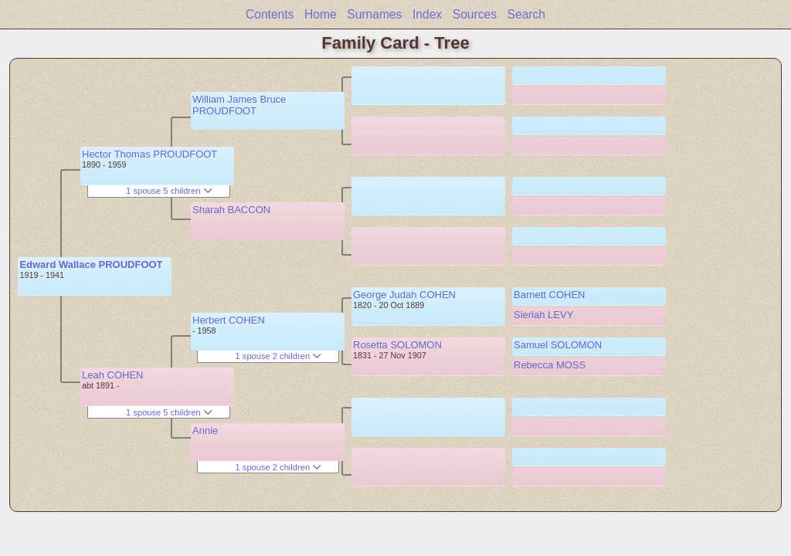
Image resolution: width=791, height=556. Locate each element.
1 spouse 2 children (279, 356)
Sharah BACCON (231, 209)
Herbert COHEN (228, 320)
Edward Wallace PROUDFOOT (90, 264)
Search (526, 14)
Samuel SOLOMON (558, 345)
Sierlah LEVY (543, 314)
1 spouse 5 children (169, 190)
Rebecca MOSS (550, 365)
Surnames (374, 14)
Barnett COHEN (549, 294)
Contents (270, 14)
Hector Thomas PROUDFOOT (149, 154)
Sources (475, 14)
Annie (205, 430)
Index (427, 14)
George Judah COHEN (404, 294)
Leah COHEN (112, 375)
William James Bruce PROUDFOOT (239, 105)
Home (320, 14)
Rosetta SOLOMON (397, 345)
